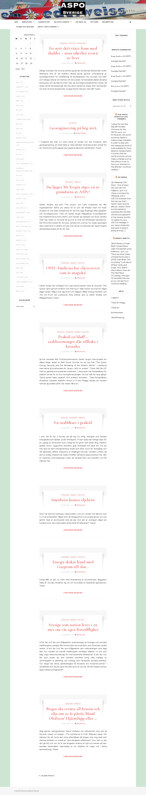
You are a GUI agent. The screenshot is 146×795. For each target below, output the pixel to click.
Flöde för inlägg (118, 303)
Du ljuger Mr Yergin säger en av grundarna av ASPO (73, 189)
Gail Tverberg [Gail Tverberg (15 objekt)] (24, 163)
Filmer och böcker (25, 27)
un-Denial (122, 177)
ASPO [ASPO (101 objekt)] (20, 96)
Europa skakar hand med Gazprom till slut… (73, 564)
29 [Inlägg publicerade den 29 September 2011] (31, 63)
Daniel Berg (81, 572)
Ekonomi (64, 43)
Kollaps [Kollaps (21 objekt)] (21, 208)
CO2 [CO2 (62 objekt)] (20, 114)
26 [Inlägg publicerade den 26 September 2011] (17, 63)
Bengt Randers (81, 133)
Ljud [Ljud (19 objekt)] (20, 217)
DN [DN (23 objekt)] (19, 124)
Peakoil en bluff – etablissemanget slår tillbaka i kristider (73, 341)
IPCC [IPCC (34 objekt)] (20, 180)
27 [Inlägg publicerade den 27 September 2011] (22, 63)
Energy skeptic (122, 238)
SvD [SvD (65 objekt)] (19, 268)
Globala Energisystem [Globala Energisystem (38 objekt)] (24, 169)
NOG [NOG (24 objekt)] (20, 235)
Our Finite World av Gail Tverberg (121, 117)
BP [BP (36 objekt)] (19, 110)
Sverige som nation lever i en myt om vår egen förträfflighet (73, 627)
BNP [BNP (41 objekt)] (19, 101)
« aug (17, 69)
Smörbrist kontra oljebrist (73, 499)
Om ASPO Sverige (61, 22)
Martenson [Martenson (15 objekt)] (23, 222)
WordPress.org (117, 318)
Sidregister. (44, 22)
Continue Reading (73, 96)
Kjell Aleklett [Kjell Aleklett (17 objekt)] (24, 194)
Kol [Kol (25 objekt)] (19, 203)
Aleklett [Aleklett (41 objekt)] (22, 87)
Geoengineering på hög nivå (73, 127)
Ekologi (73, 123)
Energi (78, 182)
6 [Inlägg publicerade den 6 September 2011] (21, 49)
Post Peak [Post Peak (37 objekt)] (22, 259)
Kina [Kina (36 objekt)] (20, 189)
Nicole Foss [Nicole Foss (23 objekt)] (23, 231)
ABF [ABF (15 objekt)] (19, 82)
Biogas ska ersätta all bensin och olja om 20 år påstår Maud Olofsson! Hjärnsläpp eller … (73, 713)
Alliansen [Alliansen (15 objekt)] (22, 91)
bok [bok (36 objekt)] (20, 105)
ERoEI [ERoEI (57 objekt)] (20, 150)
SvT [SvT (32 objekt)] (19, 272)
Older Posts (46, 776)
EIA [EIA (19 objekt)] (19, 133)
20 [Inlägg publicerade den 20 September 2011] (22, 58)
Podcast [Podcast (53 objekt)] (22, 254)
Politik (72, 43)
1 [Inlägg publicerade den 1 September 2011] (30, 44)
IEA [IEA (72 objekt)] (19, 175)
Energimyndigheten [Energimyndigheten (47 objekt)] (25, 144)
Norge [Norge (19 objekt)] (20, 240)
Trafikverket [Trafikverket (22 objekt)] (24, 282)
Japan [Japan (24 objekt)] (21, 185)
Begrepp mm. (108, 22)
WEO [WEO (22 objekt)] (20, 291)
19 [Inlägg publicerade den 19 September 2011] (17, 58)
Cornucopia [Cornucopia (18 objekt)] (23, 119)
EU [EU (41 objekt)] (19, 154)
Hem (16, 22)
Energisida (27, 22)
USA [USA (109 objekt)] (20, 286)
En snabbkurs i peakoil (73, 422)
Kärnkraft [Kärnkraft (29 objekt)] (23, 212)
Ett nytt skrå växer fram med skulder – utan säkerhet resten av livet (73, 53)
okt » (23, 69)
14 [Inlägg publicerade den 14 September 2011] (26, 53)
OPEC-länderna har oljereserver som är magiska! (73, 270)
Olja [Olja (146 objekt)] (20, 245)
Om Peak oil (81, 22)
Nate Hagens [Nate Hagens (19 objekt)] (23, 226)
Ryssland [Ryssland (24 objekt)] (22, 263)
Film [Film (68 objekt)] (20, 159)
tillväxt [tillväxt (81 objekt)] (22, 277)
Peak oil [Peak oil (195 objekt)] (22, 249)
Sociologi (81, 43)
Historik (94, 22)
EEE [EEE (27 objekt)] (19, 128)
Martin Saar (81, 63)
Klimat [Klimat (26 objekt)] (21, 198)
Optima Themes (33, 791)
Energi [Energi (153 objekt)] (21, 138)
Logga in (115, 298)
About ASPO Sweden (47, 27)
